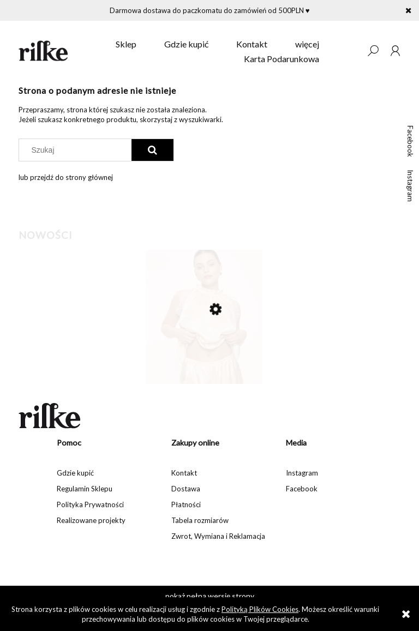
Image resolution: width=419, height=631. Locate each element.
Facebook (410, 141)
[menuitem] (126, 44)
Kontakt (184, 472)
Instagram (410, 186)
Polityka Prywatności (90, 504)
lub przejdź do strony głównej (66, 177)
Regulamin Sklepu (84, 488)
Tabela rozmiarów (200, 520)
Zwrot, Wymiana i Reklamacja (218, 536)
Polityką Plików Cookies (260, 609)
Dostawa (185, 488)
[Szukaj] (152, 149)
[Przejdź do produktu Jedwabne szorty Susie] (204, 355)
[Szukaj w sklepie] (77, 150)
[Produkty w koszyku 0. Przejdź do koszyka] (351, 50)
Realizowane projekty (91, 520)
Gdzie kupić (75, 472)
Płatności (186, 504)
